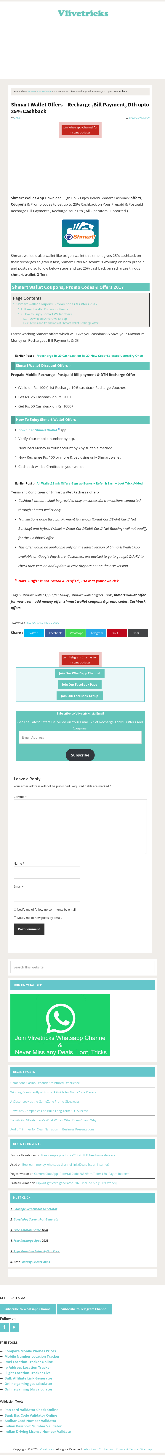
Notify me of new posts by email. (39, 918)
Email (19, 886)
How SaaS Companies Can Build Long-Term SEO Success (49, 1111)
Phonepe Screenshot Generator (35, 1209)
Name (19, 863)
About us (90, 1449)
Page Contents (27, 298)
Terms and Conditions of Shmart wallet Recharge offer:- (65, 323)
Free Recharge (34, 622)
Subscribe (80, 755)
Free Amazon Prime (27, 1230)
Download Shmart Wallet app (48, 318)
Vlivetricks (82, 12)
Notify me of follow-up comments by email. (46, 909)
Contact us (106, 1449)
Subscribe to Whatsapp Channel (28, 1309)
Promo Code (51, 622)
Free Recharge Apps (27, 1241)
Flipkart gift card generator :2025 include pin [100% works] (76, 1183)
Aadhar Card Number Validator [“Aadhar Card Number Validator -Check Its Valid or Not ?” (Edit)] (30, 1420)
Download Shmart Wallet (37, 430)
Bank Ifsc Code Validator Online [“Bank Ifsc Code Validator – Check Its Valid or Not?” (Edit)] (30, 1415)
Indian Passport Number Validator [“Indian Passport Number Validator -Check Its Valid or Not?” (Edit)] (33, 1426)
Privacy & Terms (127, 1449)
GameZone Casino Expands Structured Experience (45, 1083)
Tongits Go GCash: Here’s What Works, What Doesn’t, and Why (53, 1120)
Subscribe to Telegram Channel (84, 1309)
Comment (22, 797)
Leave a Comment (139, 118)
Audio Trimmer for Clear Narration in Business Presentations (52, 1129)
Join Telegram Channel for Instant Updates (80, 659)
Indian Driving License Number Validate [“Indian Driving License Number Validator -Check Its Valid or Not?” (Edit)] (37, 1431)
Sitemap (146, 1449)
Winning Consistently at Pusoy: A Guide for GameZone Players (53, 1092)
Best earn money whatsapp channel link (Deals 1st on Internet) (65, 1165)
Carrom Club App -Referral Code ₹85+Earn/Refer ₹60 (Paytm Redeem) (82, 1174)
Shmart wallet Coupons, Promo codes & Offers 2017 (56, 304)
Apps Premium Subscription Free (37, 1251)
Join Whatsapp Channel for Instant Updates (80, 129)
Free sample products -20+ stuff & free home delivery (78, 1155)
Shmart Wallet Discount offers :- (46, 309)
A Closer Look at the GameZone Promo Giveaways (45, 1101)
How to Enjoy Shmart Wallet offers (48, 314)
